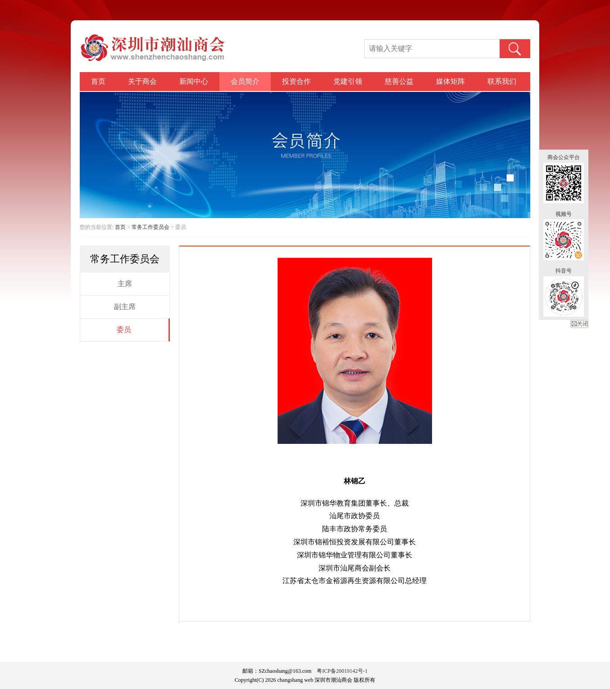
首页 (98, 81)
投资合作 (296, 81)
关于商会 (142, 81)
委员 (124, 329)
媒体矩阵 (450, 81)
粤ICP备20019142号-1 (342, 671)
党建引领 (347, 81)
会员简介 (245, 81)
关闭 (579, 324)
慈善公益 (399, 81)
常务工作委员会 (150, 227)
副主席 (125, 306)
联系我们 (501, 81)
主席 (125, 283)
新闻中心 (193, 81)
